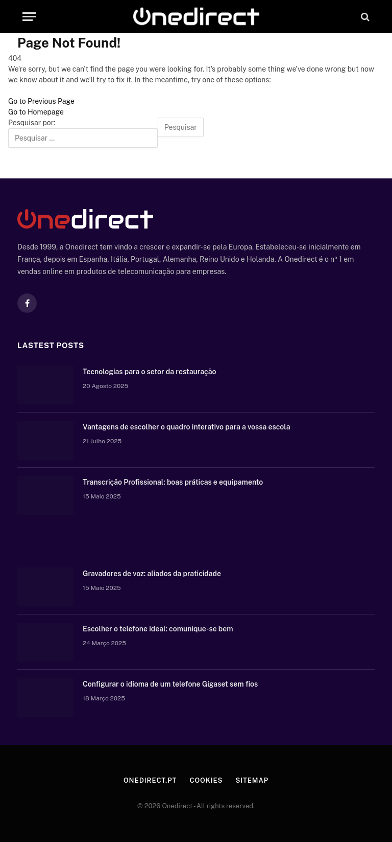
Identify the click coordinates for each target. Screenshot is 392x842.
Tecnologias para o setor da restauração (149, 372)
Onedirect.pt (150, 780)
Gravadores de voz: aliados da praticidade (152, 574)
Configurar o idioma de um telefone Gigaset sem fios (170, 684)
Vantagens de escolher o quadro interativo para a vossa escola (186, 427)
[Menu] (29, 16)
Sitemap (251, 780)
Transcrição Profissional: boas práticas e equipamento (173, 482)
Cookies (206, 780)
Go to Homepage (36, 112)
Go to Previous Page (41, 101)
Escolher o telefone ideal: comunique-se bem (158, 629)
